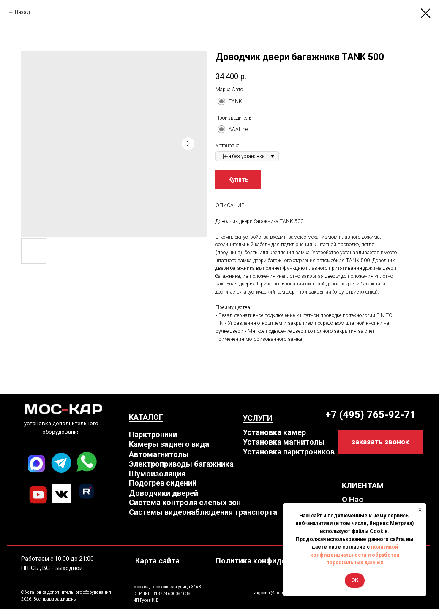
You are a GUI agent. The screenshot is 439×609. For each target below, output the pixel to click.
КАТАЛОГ (146, 417)
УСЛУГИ (258, 417)
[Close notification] (420, 510)
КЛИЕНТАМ (363, 485)
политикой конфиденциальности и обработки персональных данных (354, 555)
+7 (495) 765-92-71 (370, 415)
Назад (22, 12)
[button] (380, 442)
